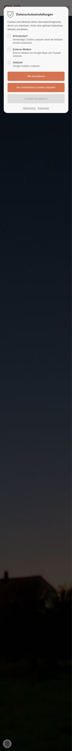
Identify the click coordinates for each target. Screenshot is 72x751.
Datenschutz (29, 108)
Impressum (43, 108)
